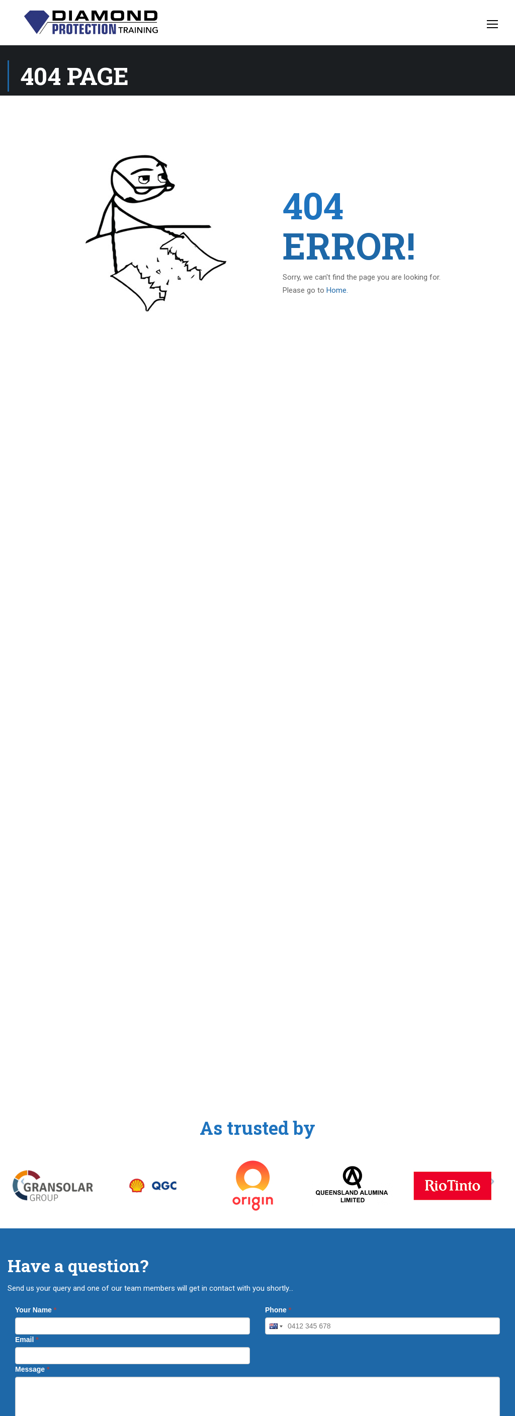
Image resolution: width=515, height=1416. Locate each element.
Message (32, 1369)
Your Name (35, 1310)
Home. (337, 290)
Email (27, 1340)
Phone (278, 1310)
